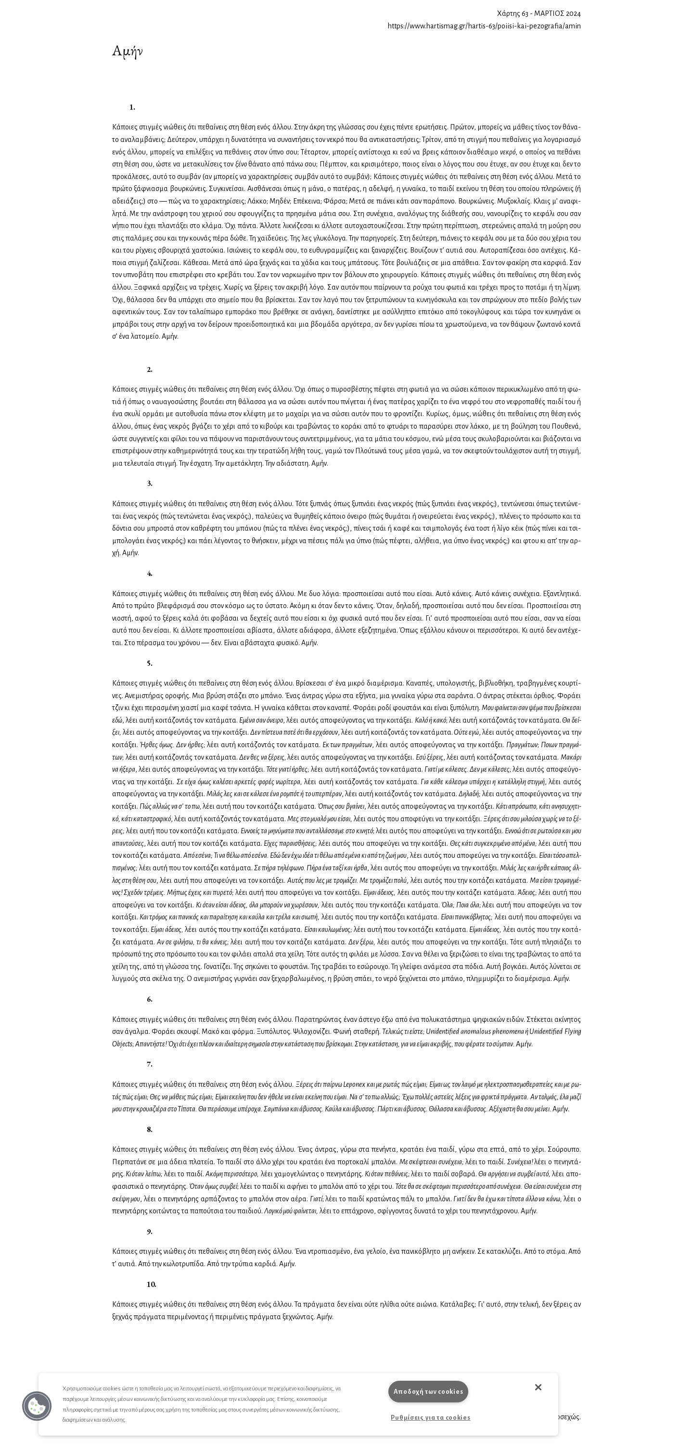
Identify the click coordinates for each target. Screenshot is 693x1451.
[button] (37, 1406)
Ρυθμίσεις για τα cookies (430, 1417)
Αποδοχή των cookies (428, 1391)
